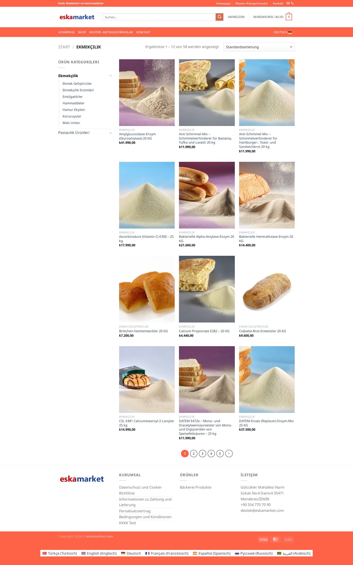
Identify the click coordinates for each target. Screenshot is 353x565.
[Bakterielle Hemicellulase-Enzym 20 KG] (267, 195)
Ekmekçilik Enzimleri (78, 90)
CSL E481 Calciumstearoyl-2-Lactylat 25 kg (146, 423)
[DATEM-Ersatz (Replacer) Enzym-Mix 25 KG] (267, 379)
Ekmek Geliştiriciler (77, 83)
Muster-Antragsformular (251, 3)
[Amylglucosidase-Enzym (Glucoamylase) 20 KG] (147, 92)
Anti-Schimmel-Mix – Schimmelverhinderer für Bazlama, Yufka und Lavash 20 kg (205, 138)
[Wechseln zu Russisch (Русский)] (254, 553)
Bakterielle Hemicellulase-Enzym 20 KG (266, 239)
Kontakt (278, 3)
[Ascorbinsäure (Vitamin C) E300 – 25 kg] (147, 195)
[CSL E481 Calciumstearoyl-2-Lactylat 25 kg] (147, 379)
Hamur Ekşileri (74, 110)
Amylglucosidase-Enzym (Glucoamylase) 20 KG (137, 136)
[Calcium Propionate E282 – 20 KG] (207, 289)
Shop (82, 32)
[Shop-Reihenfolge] (259, 47)
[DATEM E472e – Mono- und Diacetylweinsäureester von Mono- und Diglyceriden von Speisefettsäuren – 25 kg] (207, 379)
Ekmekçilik (68, 75)
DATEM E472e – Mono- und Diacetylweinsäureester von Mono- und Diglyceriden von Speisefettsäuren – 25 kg (205, 427)
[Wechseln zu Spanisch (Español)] (212, 553)
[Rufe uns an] (292, 3)
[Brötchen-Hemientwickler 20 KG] (147, 289)
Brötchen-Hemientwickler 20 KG (143, 331)
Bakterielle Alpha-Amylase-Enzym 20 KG (206, 239)
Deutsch (284, 32)
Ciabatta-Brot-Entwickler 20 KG (262, 331)
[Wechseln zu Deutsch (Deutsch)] (131, 553)
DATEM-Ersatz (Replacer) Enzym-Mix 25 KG (266, 423)
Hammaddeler (73, 103)
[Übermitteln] (219, 17)
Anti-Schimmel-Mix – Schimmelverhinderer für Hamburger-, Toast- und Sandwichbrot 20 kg (258, 140)
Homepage (223, 3)
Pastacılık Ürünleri (73, 132)
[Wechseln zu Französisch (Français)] (167, 553)
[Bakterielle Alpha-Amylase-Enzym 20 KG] (207, 195)
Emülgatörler (73, 96)
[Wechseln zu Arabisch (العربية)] (294, 553)
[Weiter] (229, 453)
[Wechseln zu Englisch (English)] (99, 553)
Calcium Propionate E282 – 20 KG (204, 331)
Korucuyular (72, 116)
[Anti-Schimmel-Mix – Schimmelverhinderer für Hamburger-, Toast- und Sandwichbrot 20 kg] (267, 92)
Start (64, 47)
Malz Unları (71, 123)
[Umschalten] (110, 76)
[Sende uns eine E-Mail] (288, 3)
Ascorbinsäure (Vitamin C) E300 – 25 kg (146, 239)
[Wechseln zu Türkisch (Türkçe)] (59, 553)
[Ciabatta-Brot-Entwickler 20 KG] (267, 289)
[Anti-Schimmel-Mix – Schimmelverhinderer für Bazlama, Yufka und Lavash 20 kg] (207, 92)
